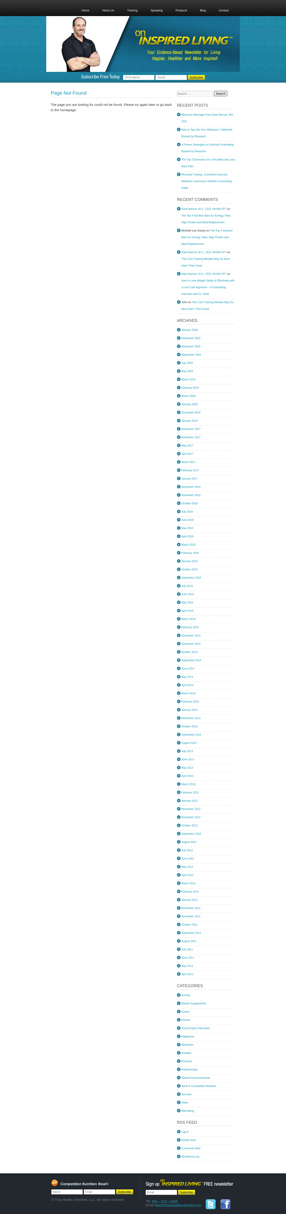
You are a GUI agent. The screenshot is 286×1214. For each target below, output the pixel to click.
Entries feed (188, 1140)
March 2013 (188, 784)
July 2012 (187, 850)
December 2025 (190, 338)
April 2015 (187, 610)
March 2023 (188, 379)
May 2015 (187, 602)
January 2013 (189, 800)
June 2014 (187, 668)
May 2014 (187, 676)
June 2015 (187, 594)
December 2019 (190, 412)
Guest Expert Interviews (195, 1028)
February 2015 (190, 627)
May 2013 (187, 767)
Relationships (189, 1069)
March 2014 (188, 693)
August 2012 (188, 842)
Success (186, 1094)
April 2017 (187, 453)
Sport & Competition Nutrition (198, 1086)
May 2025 (187, 371)
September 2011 (191, 932)
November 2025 (190, 346)
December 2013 (190, 718)
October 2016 (189, 503)
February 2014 (190, 701)
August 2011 (188, 941)
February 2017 (190, 470)
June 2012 (187, 858)
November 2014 (190, 643)
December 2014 (190, 635)
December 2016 (190, 486)
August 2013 (188, 743)
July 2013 (187, 751)
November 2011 (190, 916)
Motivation (187, 1044)
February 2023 (190, 387)
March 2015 (188, 619)
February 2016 (190, 553)
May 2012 (187, 866)
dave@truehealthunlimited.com (178, 1205)
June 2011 (187, 957)
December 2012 (190, 809)
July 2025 (187, 363)
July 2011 (187, 949)
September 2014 (191, 660)
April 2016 (187, 536)
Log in (185, 1131)
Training (132, 10)
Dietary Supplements (193, 1003)
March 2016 (188, 544)
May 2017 (187, 445)
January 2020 (189, 404)
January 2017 (189, 478)
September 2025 (191, 354)
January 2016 (189, 561)
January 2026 (189, 330)
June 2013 (187, 759)
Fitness (185, 1020)
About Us (108, 10)
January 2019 (189, 420)
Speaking (157, 10)
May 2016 (187, 528)
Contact (224, 10)
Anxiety (185, 995)
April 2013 (187, 776)
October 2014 (189, 652)
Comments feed (190, 1148)
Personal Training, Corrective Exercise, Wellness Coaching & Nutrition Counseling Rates (206, 181)
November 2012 (190, 817)
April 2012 (187, 875)
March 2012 (188, 883)
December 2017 (190, 429)
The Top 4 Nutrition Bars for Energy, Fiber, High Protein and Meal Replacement (207, 237)
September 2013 (191, 734)
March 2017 (188, 462)
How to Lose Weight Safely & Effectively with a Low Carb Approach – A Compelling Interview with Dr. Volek (208, 287)
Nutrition (186, 1053)
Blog (203, 10)
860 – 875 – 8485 (165, 1201)
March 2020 (188, 396)
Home (85, 10)
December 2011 (190, 908)
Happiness (187, 1036)
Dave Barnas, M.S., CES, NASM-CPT (203, 209)
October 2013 (189, 726)
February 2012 (190, 891)
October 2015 (189, 569)
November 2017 (190, 437)
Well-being (187, 1110)
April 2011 (187, 974)
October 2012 (189, 825)
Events (185, 1011)
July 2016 (187, 511)
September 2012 (191, 833)
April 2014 (187, 685)
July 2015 (187, 586)
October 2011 (189, 924)
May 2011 (187, 966)
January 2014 (189, 709)
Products (181, 10)
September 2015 (191, 577)
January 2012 (189, 899)
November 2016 (190, 495)
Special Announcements (195, 1077)
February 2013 (190, 792)
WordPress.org (190, 1156)
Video (184, 1102)
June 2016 (187, 519)
